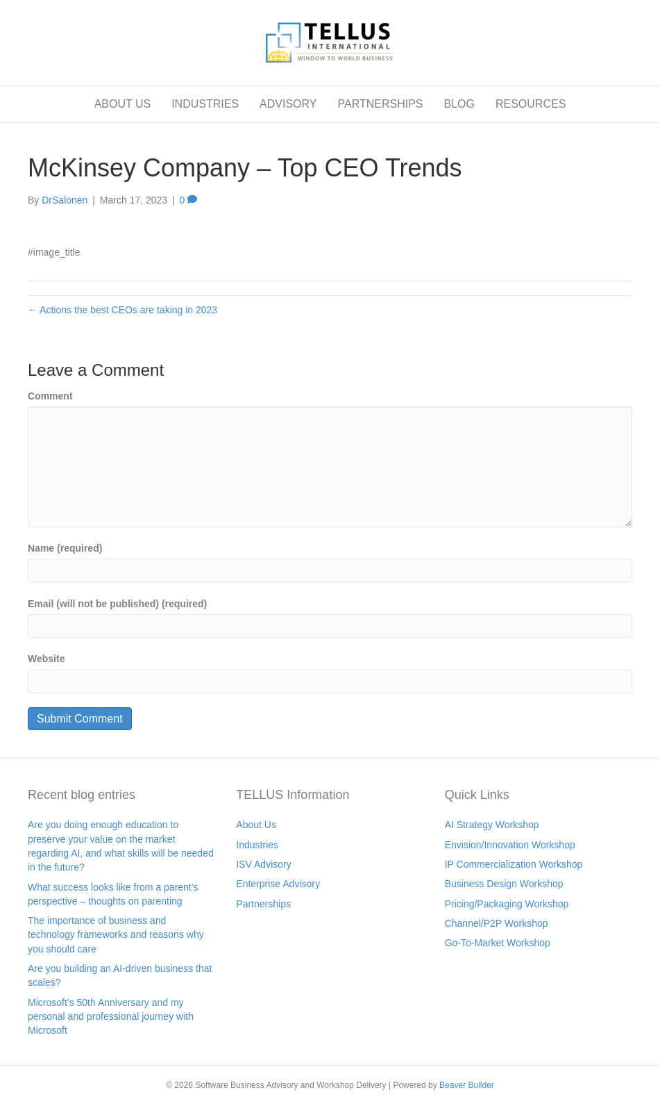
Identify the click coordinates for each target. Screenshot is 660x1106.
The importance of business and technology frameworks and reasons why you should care (116, 935)
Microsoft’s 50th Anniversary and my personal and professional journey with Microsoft (111, 1017)
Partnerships (263, 903)
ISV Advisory (263, 864)
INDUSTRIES (205, 104)
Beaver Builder (466, 1085)
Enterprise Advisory (278, 883)
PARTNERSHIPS (380, 104)
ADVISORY (288, 104)
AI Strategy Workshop (492, 824)
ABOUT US (122, 104)
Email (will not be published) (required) (117, 603)
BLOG (458, 104)
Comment (50, 396)
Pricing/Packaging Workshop (507, 903)
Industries (257, 844)
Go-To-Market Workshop (497, 942)
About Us (256, 824)
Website (46, 658)
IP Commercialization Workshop (514, 864)
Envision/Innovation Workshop (510, 844)
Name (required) (65, 548)
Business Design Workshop (504, 883)
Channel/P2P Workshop (496, 923)
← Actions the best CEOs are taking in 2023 (122, 309)
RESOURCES (531, 104)
